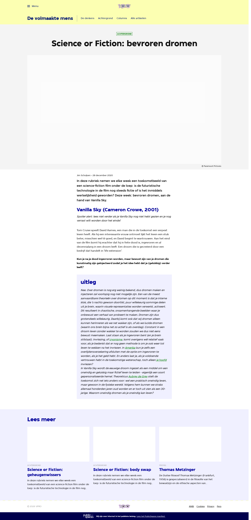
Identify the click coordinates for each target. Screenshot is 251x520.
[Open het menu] (32, 6)
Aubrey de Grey (137, 376)
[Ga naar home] (124, 6)
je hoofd (161, 360)
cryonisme (115, 339)
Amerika (130, 347)
